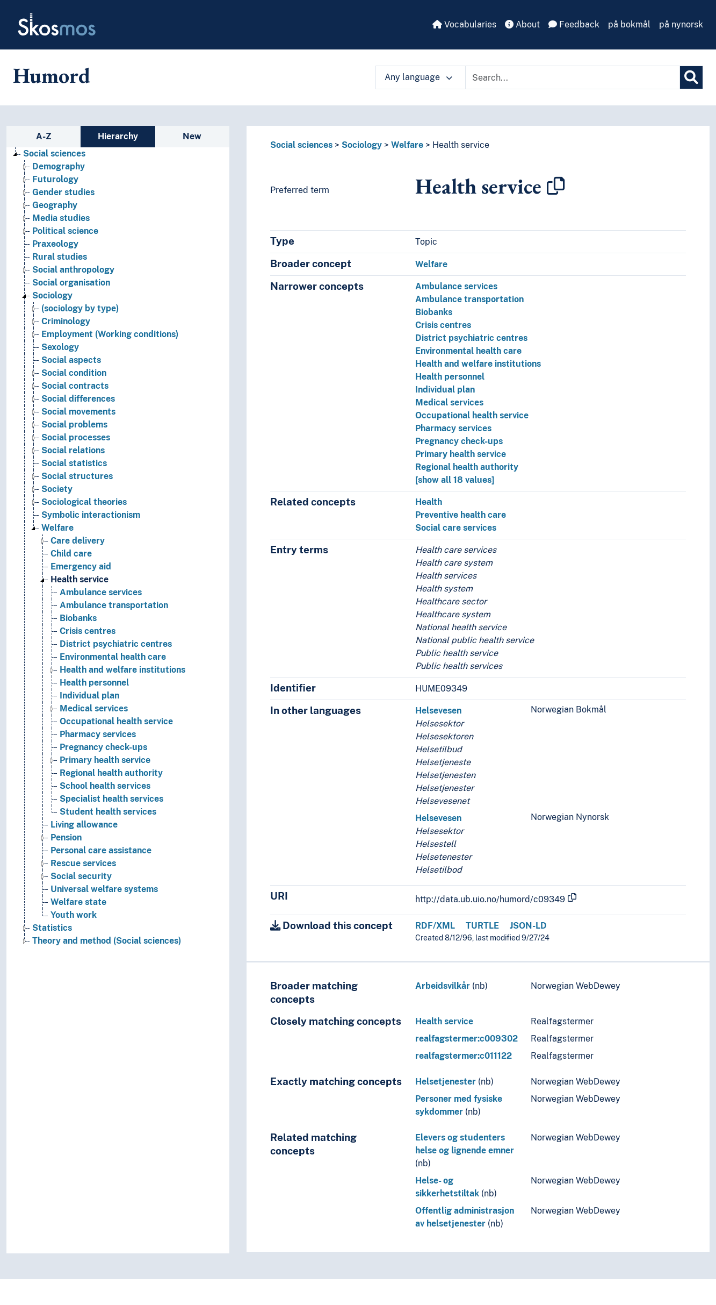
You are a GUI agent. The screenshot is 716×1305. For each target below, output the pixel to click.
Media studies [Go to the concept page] (61, 218)
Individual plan (445, 389)
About (522, 24)
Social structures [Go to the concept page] (77, 476)
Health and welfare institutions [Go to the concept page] (122, 670)
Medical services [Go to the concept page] (94, 708)
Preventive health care (460, 515)
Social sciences (301, 145)
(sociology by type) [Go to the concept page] (80, 308)
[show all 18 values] (454, 480)
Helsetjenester (445, 1081)
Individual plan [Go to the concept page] (89, 695)
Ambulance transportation (469, 299)
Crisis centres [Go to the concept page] (87, 631)
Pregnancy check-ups (459, 441)
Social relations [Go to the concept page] (73, 450)
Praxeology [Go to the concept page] (55, 244)
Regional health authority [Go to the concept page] (111, 773)
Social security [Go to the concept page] (81, 876)
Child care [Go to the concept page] (71, 553)
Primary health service (460, 454)
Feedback (573, 24)
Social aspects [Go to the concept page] (71, 360)
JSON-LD (528, 926)
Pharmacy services (453, 428)
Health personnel (449, 377)
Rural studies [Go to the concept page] (59, 257)
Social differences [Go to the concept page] (78, 399)
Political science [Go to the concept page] (65, 231)
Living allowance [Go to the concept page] (84, 824)
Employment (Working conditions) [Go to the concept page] (109, 334)
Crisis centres (443, 325)
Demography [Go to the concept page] (58, 166)
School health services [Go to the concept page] (105, 786)
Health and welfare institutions (478, 364)
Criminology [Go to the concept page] (65, 321)
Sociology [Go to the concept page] (52, 295)
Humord (51, 75)
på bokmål (629, 24)
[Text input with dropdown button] (572, 77)
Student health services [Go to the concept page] (108, 812)
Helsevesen (438, 710)
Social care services (455, 528)
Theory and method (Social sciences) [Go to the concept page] (106, 941)
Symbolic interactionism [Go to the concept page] (90, 515)
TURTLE (482, 926)
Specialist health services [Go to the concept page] (111, 799)
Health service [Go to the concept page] (79, 579)
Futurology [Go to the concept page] (55, 179)
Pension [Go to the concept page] (66, 837)
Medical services (449, 402)
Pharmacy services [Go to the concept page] (98, 734)
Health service (460, 145)
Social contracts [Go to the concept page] (75, 386)
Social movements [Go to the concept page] (78, 412)
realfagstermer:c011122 (463, 1056)
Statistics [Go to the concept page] (52, 928)
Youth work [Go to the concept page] (73, 915)
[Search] (691, 77)
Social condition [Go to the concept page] (73, 373)
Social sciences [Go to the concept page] (54, 153)
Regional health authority (466, 467)
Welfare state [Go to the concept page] (78, 902)
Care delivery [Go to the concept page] (77, 541)
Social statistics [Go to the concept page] (74, 463)
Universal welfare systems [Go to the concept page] (104, 889)
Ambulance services (456, 286)
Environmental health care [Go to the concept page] (113, 657)
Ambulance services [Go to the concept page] (101, 592)
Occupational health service (472, 415)
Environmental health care (468, 351)
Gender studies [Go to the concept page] (63, 192)
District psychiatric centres (471, 338)
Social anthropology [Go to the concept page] (73, 270)
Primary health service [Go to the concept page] (105, 760)
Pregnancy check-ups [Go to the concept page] (103, 747)
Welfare (407, 145)
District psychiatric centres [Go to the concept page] (116, 644)
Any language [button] (418, 77)
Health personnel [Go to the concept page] (94, 683)
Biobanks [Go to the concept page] (78, 618)
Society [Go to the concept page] (57, 489)
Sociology (362, 145)
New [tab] (192, 136)
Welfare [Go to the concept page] (57, 528)
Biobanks (433, 312)
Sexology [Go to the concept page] (60, 347)
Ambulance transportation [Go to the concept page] (114, 605)
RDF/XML (435, 926)
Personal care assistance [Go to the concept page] (100, 850)
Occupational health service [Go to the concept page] (116, 721)
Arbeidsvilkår (442, 986)
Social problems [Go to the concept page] (74, 424)
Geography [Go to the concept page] (54, 205)
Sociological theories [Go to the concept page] (84, 502)
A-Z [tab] (44, 136)
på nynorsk (681, 24)
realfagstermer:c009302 (466, 1038)
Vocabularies (464, 24)
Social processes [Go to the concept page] (75, 437)
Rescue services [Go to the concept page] (83, 863)
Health (428, 502)
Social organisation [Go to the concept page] (71, 282)
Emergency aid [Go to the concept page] (80, 566)
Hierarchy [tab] (118, 136)
